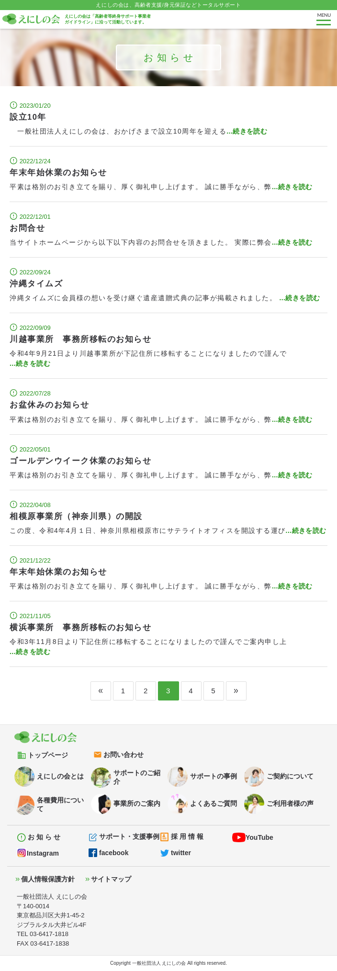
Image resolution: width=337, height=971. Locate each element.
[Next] (236, 690)
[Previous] (100, 690)
